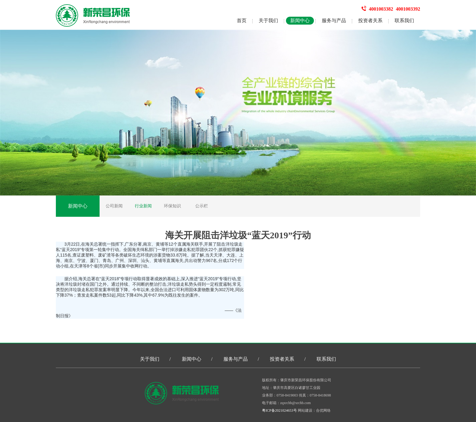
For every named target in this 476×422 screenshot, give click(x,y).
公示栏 (201, 206)
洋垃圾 (232, 244)
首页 (241, 20)
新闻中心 (300, 20)
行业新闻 (143, 206)
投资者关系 (370, 20)
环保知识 (172, 206)
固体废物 (197, 289)
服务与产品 (334, 20)
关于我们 (268, 20)
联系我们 (404, 20)
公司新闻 (114, 206)
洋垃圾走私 (178, 284)
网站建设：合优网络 (314, 410)
